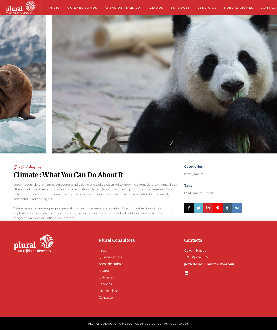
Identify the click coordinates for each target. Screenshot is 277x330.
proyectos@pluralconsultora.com (209, 264)
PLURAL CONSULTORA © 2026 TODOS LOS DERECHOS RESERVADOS (138, 323)
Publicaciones (109, 291)
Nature (34, 167)
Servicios (105, 284)
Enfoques (106, 277)
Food (187, 193)
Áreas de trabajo (111, 264)
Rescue (209, 193)
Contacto (106, 297)
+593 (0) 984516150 (196, 257)
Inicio (103, 250)
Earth (19, 167)
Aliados (104, 270)
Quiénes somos (110, 257)
